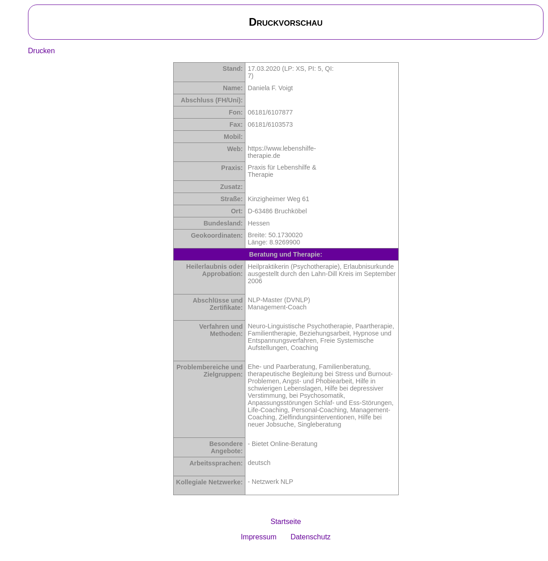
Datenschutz (310, 537)
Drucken (41, 51)
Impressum (258, 537)
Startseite (286, 521)
